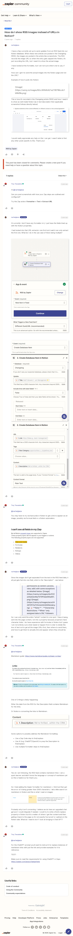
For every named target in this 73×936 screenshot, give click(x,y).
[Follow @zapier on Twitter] (44, 927)
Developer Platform (26, 918)
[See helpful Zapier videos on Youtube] (48, 927)
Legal (60, 933)
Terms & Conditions (28, 910)
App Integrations (36, 921)
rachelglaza (15, 45)
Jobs (45, 918)
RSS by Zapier (11, 149)
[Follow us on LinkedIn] (36, 927)
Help (14, 918)
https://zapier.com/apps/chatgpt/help (25, 862)
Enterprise (53, 918)
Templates (64, 918)
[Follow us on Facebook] (32, 927)
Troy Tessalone (16, 184)
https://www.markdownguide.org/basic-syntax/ (43, 656)
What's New (35, 15)
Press (38, 918)
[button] (68, 4)
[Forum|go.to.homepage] (16, 3)
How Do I (8, 21)
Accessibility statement (43, 910)
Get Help (6, 15)
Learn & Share (20, 15)
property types (26, 533)
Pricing (7, 918)
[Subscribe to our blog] (40, 927)
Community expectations (15, 893)
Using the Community (14, 890)
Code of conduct (12, 886)
